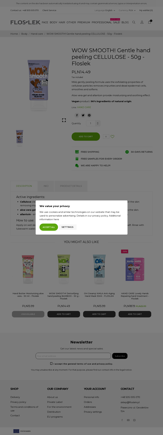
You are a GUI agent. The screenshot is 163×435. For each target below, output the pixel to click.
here (56, 219)
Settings (67, 227)
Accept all (49, 227)
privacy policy (100, 215)
